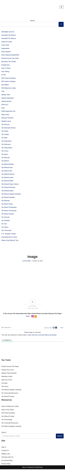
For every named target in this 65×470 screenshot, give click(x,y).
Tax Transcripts (6, 231)
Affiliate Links (5, 454)
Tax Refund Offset (7, 181)
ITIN (2, 91)
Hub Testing (5, 71)
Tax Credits (5, 135)
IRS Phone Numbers (8, 414)
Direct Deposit (6, 52)
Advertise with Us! (7, 458)
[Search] (61, 24)
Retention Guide (6, 377)
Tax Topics (4, 228)
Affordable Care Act (7, 32)
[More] (35, 317)
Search (32, 20)
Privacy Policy (6, 464)
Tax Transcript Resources (9, 394)
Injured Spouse (6, 101)
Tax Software (5, 221)
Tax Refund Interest (7, 174)
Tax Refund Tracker (7, 397)
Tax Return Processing (8, 211)
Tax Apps (4, 384)
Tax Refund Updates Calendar (11, 390)
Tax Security (5, 218)
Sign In (3, 448)
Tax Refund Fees (7, 168)
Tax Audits (4, 131)
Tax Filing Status (6, 148)
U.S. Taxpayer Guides (8, 234)
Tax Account (5, 125)
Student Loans (6, 121)
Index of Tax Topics (7, 410)
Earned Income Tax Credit (10, 58)
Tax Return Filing (7, 204)
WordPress (39, 468)
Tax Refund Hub (6, 171)
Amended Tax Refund (8, 35)
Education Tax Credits (8, 62)
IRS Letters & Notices (8, 81)
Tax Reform (5, 161)
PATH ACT (4, 105)
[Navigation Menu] (61, 6)
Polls (3, 108)
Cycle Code (5, 45)
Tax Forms (4, 151)
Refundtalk (27, 261)
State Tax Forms (6, 380)
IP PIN (3, 75)
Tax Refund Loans (7, 178)
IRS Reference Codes (8, 88)
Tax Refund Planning (8, 188)
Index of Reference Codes (10, 407)
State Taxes (5, 115)
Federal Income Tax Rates (10, 367)
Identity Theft (5, 95)
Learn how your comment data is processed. (42, 336)
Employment (5, 65)
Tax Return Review (7, 214)
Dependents (5, 48)
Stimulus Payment (7, 118)
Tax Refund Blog (6, 461)
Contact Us (5, 451)
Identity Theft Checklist (8, 374)
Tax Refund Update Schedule (11, 194)
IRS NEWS (5, 85)
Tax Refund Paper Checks (10, 184)
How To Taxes (6, 68)
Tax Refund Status (7, 191)
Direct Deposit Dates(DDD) (10, 55)
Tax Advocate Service (8, 128)
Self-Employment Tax (8, 111)
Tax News (4, 154)
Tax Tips (4, 224)
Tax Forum (4, 387)
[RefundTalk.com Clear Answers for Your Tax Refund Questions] (7, 7)
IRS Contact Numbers (8, 78)
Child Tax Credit (6, 42)
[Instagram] (32, 317)
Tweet (28, 317)
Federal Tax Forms (7, 370)
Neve (24, 468)
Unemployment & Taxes (9, 238)
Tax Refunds (5, 201)
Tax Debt (4, 138)
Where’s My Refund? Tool (9, 241)
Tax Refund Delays (7, 164)
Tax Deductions (6, 141)
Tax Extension (6, 144)
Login (61, 328)
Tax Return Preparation (9, 208)
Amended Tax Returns (8, 38)
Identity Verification (7, 98)
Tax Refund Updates (8, 198)
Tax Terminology (6, 420)
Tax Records (5, 158)
